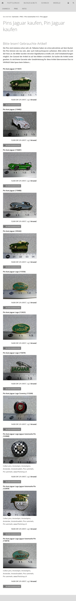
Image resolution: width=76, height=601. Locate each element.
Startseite (15, 17)
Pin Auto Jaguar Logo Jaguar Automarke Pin (19, 435)
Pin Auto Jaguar (12, 69)
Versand (33, 100)
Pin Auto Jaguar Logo (14, 272)
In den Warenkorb (13, 105)
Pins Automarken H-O (31, 17)
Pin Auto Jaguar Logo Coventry (18, 393)
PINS (21, 17)
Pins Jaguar (44, 17)
